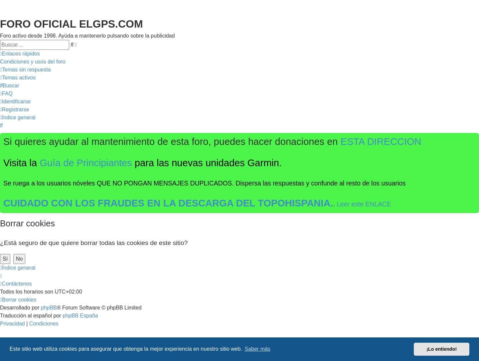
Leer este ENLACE (364, 204)
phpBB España (80, 315)
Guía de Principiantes (86, 163)
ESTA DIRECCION (381, 141)
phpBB (49, 307)
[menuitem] (33, 62)
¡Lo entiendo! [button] (441, 349)
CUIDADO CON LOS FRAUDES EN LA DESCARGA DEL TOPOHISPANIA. (168, 203)
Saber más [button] (257, 349)
